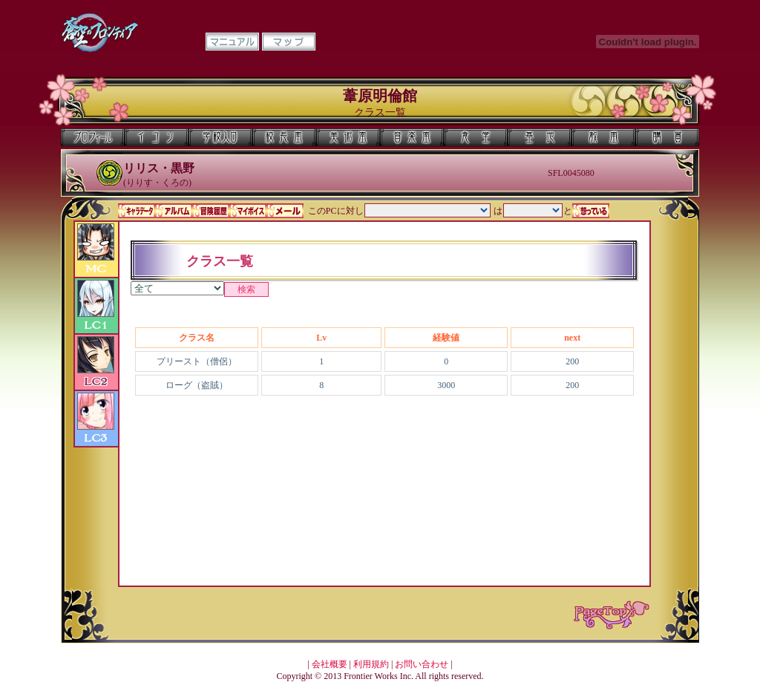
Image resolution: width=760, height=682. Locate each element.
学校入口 (220, 137)
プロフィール (93, 137)
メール (285, 210)
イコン (157, 137)
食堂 (476, 137)
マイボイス (247, 210)
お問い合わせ (421, 664)
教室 (603, 137)
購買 (667, 137)
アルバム (173, 210)
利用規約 (371, 664)
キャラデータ (136, 210)
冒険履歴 (210, 210)
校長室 (284, 137)
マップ (288, 41)
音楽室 (412, 137)
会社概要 (329, 664)
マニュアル (232, 41)
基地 (539, 137)
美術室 (348, 137)
